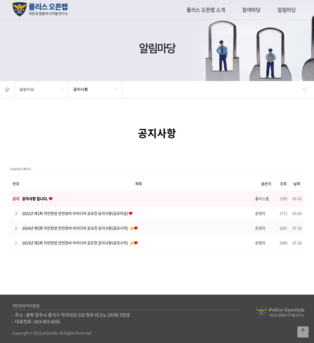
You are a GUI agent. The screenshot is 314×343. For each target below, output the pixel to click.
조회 (283, 183)
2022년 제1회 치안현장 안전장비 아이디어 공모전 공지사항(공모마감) (75, 213)
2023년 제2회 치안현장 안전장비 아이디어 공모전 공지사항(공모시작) (75, 243)
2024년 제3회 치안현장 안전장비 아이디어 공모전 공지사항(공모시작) (75, 228)
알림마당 (286, 9)
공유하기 (302, 89)
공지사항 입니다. (35, 198)
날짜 (296, 183)
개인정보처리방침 (26, 305)
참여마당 (251, 9)
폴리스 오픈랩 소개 (205, 9)
